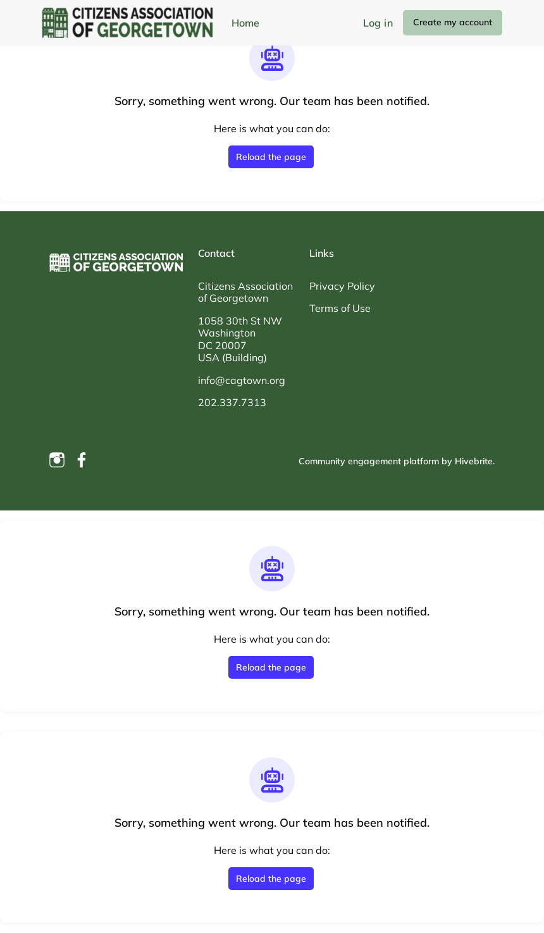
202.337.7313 (232, 402)
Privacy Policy (342, 286)
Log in (378, 22)
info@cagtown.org (241, 380)
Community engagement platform (369, 461)
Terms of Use (340, 308)
